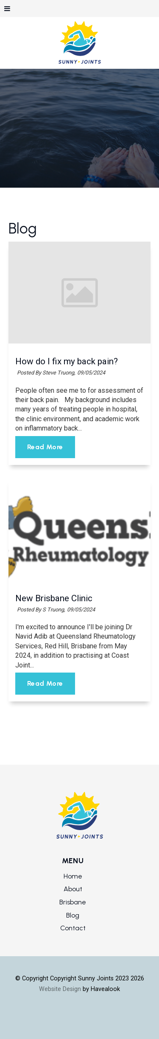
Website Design (60, 989)
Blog (72, 915)
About (73, 889)
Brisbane (72, 902)
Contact (73, 928)
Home (73, 876)
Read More (45, 447)
